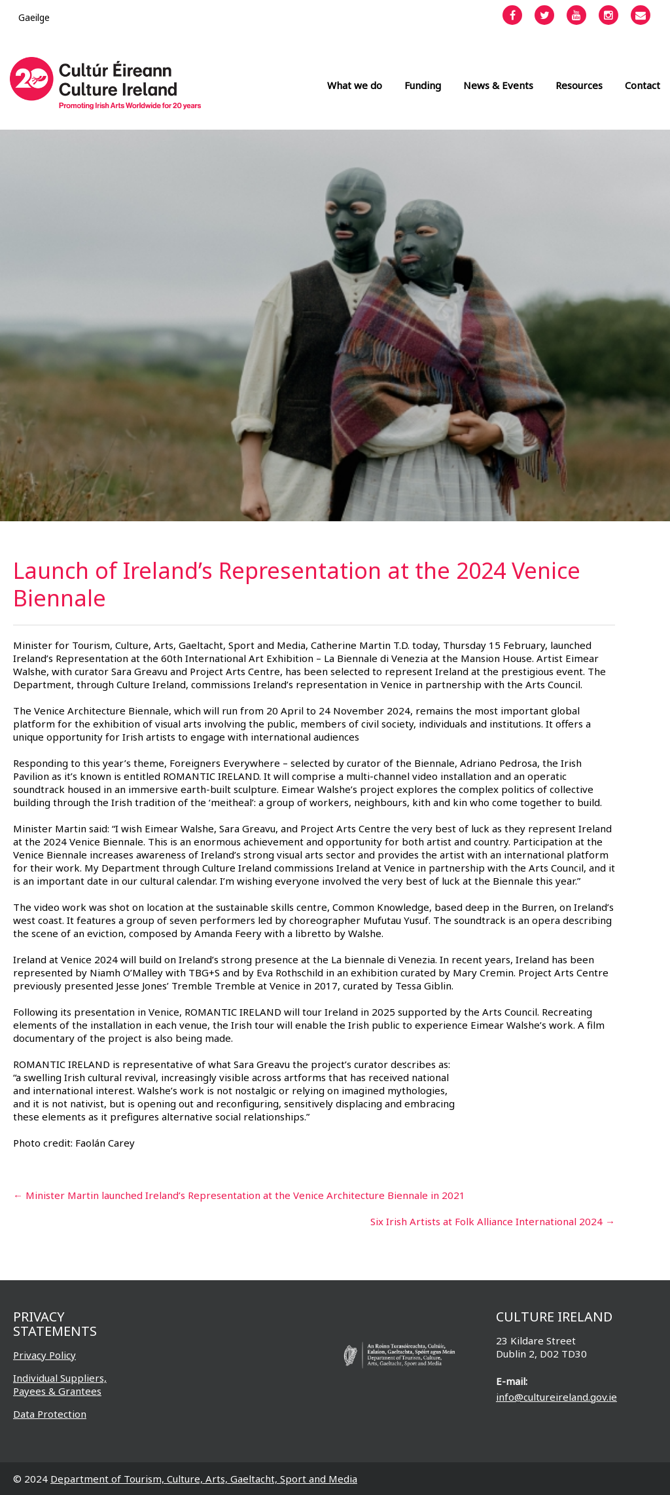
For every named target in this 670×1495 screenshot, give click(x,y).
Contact (642, 85)
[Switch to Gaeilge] (34, 17)
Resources (579, 85)
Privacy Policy (44, 1354)
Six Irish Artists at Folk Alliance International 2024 (492, 1221)
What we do (354, 85)
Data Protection (49, 1413)
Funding (422, 85)
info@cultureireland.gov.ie (556, 1396)
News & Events (498, 85)
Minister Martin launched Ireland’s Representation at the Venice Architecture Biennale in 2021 (239, 1195)
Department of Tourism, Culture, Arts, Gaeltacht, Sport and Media (203, 1478)
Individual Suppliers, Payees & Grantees (60, 1384)
